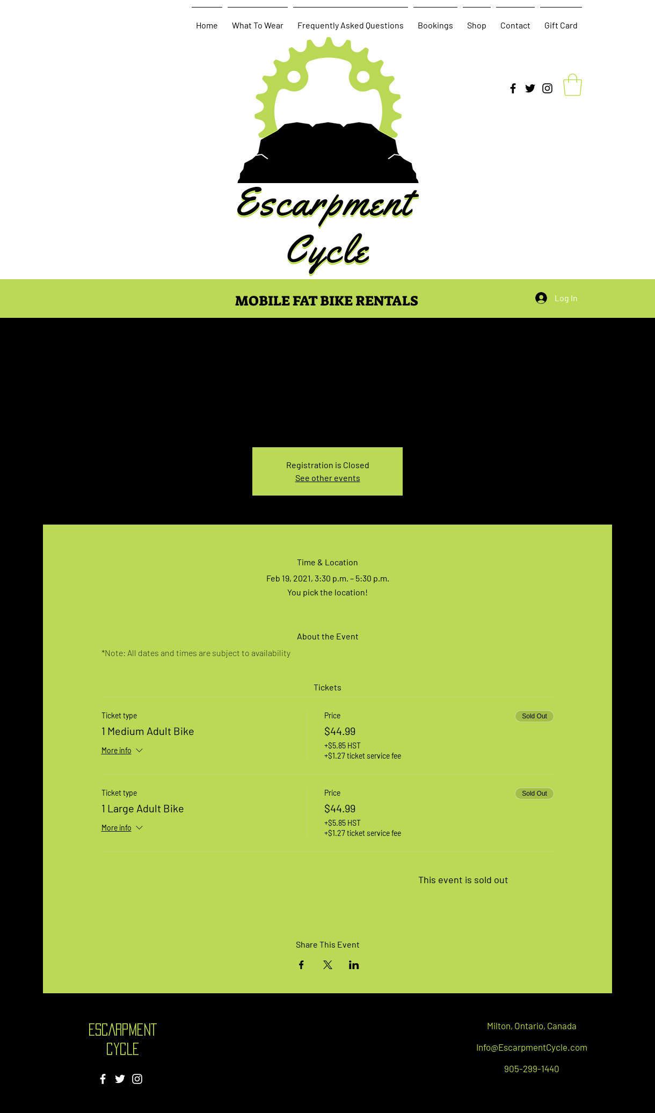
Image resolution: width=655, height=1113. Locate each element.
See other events (327, 477)
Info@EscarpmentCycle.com (531, 1047)
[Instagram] (547, 88)
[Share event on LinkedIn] (354, 965)
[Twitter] (530, 88)
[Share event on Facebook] (301, 965)
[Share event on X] (328, 965)
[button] (572, 85)
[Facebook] (513, 88)
